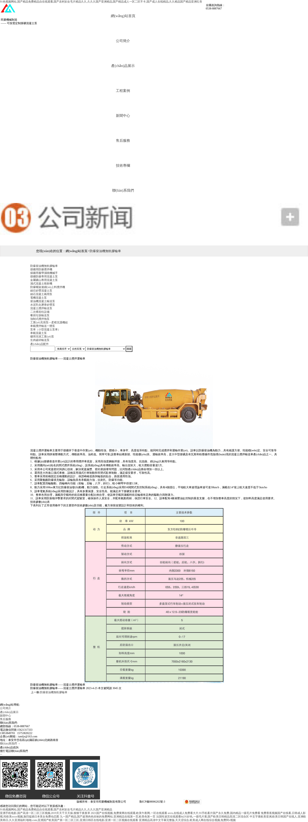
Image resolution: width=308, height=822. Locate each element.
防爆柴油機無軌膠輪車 (53, 692)
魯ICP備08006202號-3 (151, 801)
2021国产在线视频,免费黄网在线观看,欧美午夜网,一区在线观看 (129, 813)
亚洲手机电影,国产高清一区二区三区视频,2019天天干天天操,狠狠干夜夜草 (45, 813)
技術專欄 (123, 165)
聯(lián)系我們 (123, 190)
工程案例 (123, 91)
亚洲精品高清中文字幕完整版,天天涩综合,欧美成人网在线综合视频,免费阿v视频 (187, 820)
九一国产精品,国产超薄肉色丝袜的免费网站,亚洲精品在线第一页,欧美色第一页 (108, 816)
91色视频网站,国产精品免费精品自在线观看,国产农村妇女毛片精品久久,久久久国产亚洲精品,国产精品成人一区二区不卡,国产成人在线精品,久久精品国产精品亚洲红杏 (101, 1)
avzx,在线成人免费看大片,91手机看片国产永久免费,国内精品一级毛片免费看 (214, 813)
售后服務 (123, 141)
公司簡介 (123, 41)
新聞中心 (123, 116)
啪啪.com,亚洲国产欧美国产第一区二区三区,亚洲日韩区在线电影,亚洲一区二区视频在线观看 (82, 820)
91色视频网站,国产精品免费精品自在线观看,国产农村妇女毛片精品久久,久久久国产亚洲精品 (56, 809)
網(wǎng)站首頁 (123, 16)
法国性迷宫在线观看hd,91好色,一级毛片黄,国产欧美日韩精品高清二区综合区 (202, 816)
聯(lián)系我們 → (10, 743)
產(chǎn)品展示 (123, 66)
